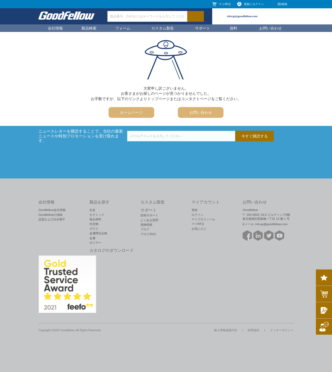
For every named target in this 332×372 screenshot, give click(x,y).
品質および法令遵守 (51, 219)
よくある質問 (149, 220)
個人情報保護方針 (225, 330)
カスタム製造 (162, 28)
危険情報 (146, 224)
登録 (194, 209)
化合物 (93, 223)
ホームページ (131, 112)
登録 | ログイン (254, 4)
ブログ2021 (148, 234)
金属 (92, 238)
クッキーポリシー (282, 330)
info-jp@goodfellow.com (242, 16)
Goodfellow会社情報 (52, 209)
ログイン (197, 214)
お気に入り (199, 228)
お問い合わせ (270, 28)
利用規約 (253, 330)
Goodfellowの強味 (50, 214)
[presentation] (168, 151)
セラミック (96, 214)
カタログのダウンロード (111, 250)
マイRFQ (224, 4)
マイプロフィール (203, 219)
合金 (92, 209)
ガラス (93, 228)
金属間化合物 (98, 233)
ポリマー (95, 242)
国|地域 (282, 4)
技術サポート (149, 215)
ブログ (144, 229)
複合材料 (95, 219)
